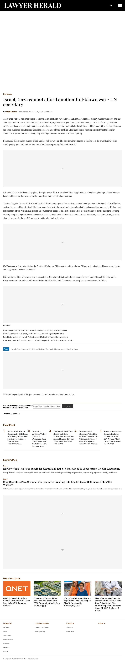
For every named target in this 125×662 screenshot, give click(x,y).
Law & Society (8, 639)
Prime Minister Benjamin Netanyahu (48, 349)
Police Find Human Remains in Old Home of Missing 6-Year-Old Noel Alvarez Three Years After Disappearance (18, 437)
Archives (6, 628)
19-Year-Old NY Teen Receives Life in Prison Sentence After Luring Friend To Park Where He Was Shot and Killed (63, 437)
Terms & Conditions (42, 628)
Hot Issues (7, 94)
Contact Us (70, 631)
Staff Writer (11, 111)
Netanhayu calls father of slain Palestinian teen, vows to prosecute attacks (35, 330)
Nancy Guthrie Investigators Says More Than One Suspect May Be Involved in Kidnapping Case (77, 602)
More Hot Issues (11, 578)
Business (6, 643)
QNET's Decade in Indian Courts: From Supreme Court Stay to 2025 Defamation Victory (16, 602)
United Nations (71, 349)
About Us (69, 628)
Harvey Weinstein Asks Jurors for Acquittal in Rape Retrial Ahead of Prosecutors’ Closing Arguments (61, 468)
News (5, 466)
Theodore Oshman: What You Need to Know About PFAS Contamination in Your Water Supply (47, 602)
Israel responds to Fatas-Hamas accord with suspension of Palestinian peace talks (38, 340)
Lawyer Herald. (20, 658)
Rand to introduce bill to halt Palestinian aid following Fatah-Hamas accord (35, 337)
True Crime (7, 635)
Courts (5, 651)
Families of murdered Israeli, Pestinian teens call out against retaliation (33, 333)
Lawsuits (6, 647)
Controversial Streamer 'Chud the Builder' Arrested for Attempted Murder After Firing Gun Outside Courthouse (88, 437)
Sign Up (67, 406)
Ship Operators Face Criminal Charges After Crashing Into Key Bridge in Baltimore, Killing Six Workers (57, 483)
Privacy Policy (40, 631)
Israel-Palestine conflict (21, 349)
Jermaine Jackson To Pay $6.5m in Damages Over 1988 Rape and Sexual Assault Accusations (39, 438)
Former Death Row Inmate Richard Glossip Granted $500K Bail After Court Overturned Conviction (112, 437)
